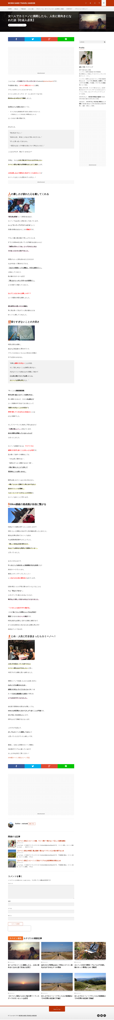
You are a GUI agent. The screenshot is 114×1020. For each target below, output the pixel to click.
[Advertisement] (41, 59)
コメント (10, 883)
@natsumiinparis (48, 81)
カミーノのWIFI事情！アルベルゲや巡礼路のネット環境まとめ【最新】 (89, 966)
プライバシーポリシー (82, 9)
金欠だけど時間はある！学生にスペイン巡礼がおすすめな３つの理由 (57, 966)
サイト (10, 915)
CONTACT (70, 9)
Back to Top (57, 1010)
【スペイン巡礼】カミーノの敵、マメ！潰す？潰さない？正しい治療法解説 (41, 841)
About (16, 9)
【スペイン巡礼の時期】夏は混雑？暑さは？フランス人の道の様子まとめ (40, 851)
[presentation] (19, 928)
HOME (10, 9)
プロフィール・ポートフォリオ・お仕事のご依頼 (50, 9)
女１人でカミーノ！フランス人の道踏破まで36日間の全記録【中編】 (57, 997)
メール (10, 908)
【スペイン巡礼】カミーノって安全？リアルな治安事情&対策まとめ (39, 861)
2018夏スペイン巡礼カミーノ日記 (19, 758)
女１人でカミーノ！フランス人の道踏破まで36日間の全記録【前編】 (90, 997)
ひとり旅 (31, 9)
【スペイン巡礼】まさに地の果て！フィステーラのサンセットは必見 (23, 997)
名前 (9, 901)
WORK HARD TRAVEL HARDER (28, 1016)
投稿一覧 (31, 824)
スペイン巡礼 (21, 25)
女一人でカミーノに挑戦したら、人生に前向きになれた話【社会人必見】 (23, 966)
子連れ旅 (23, 9)
